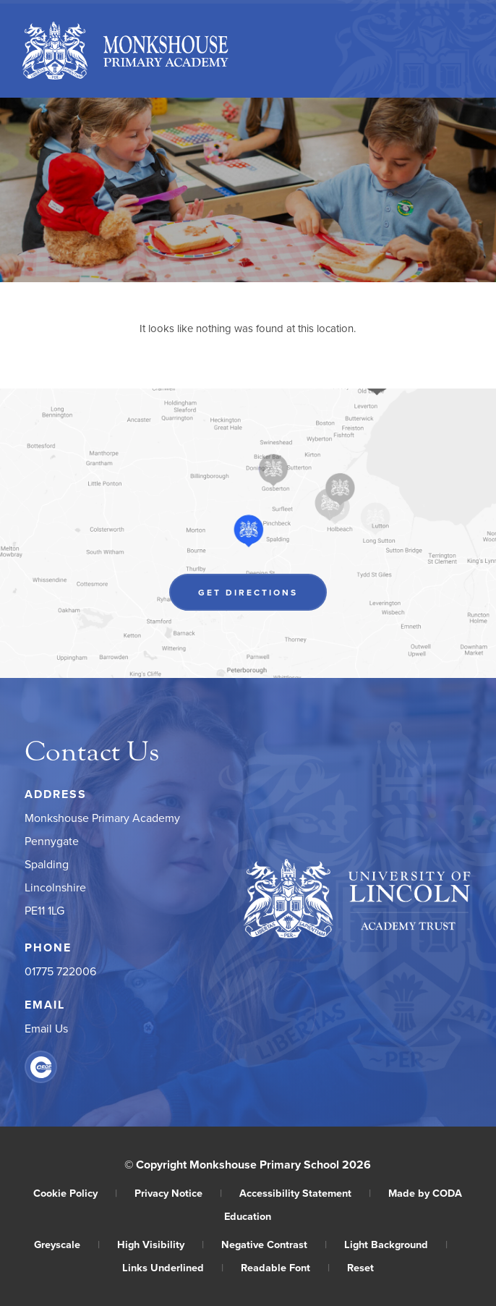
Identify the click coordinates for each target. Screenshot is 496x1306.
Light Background (396, 1244)
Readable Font (285, 1267)
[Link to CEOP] (41, 1067)
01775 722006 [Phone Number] (60, 971)
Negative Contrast (274, 1244)
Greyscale (67, 1244)
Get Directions (248, 592)
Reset (360, 1267)
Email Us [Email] (46, 1028)
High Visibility (160, 1244)
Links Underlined (172, 1267)
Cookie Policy (75, 1192)
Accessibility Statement (305, 1192)
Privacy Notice (178, 1192)
